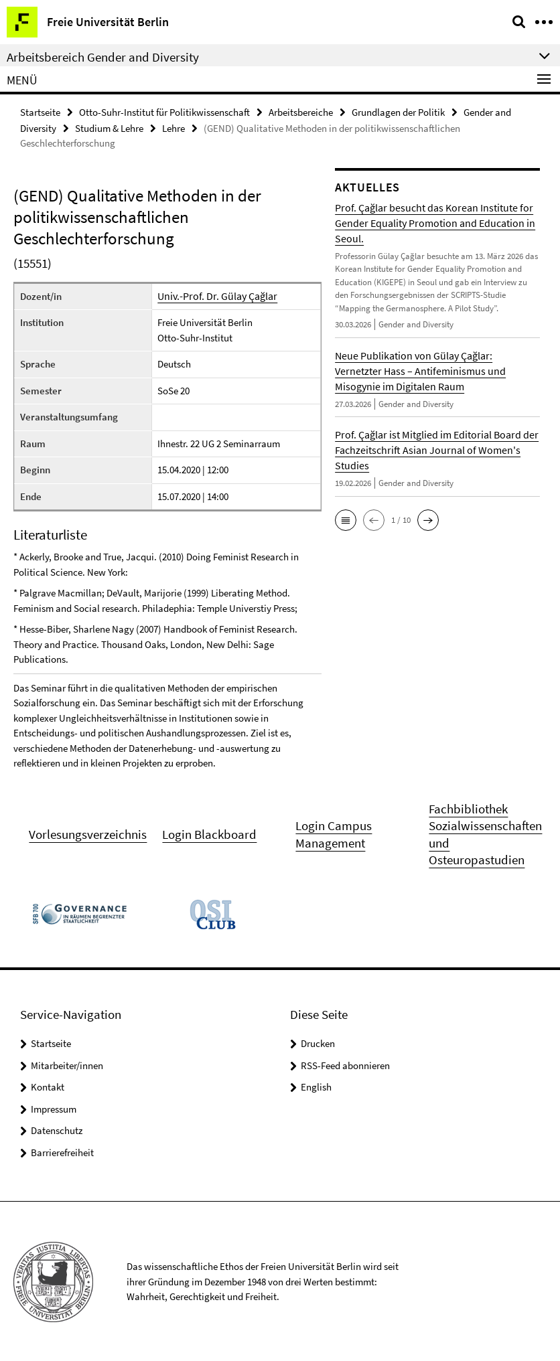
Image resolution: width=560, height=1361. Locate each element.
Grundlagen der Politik (398, 111)
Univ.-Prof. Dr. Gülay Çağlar (214, 295)
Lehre (173, 127)
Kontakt (47, 1085)
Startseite (40, 111)
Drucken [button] (318, 1042)
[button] (345, 518)
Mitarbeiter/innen (67, 1064)
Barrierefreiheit (62, 1151)
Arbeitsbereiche (301, 111)
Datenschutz (56, 1129)
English (316, 1085)
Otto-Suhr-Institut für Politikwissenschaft (164, 111)
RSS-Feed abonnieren (345, 1064)
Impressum (53, 1107)
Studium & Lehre (109, 127)
